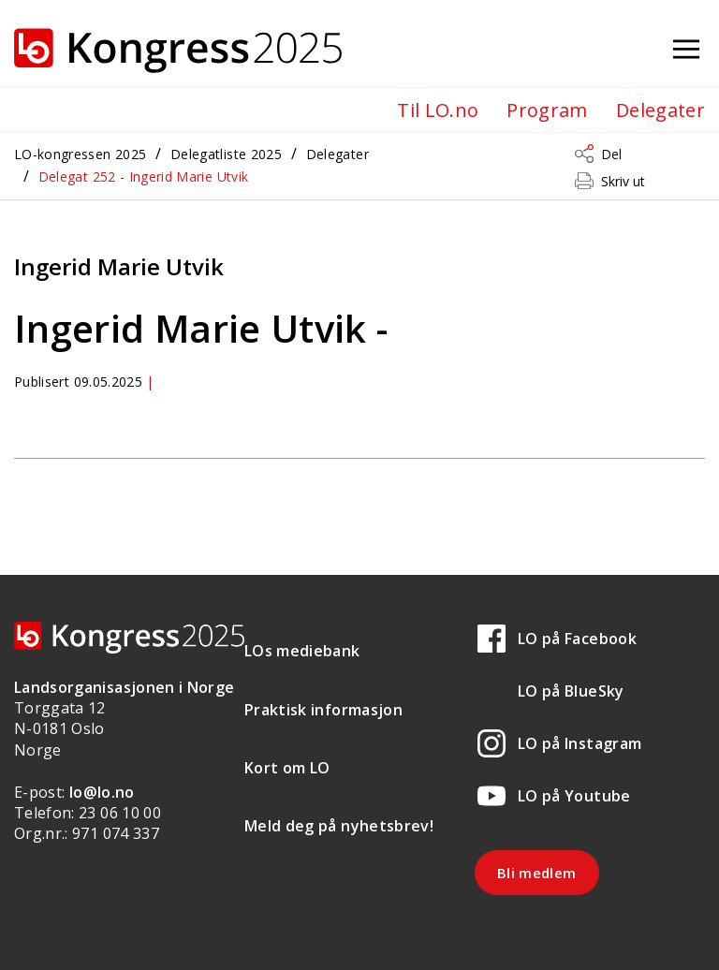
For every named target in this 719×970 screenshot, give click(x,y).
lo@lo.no (102, 792)
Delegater (660, 110)
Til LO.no (437, 110)
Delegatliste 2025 (226, 154)
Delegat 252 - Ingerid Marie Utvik (143, 176)
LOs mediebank (302, 650)
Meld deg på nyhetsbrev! (338, 826)
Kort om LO (287, 767)
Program (546, 110)
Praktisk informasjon (323, 709)
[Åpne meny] (686, 50)
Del (611, 154)
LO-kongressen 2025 (80, 154)
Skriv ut (623, 181)
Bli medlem (537, 872)
